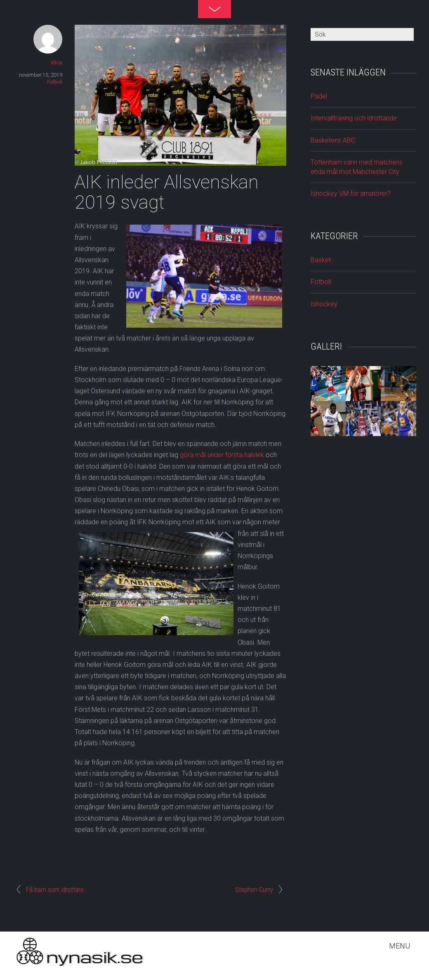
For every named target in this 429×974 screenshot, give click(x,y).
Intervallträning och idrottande (354, 118)
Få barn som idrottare (55, 890)
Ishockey (324, 304)
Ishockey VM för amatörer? (351, 193)
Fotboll (54, 82)
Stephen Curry (254, 890)
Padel (319, 96)
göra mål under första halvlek (222, 455)
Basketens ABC (333, 140)
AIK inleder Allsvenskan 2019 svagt (167, 192)
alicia (56, 62)
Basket (321, 260)
